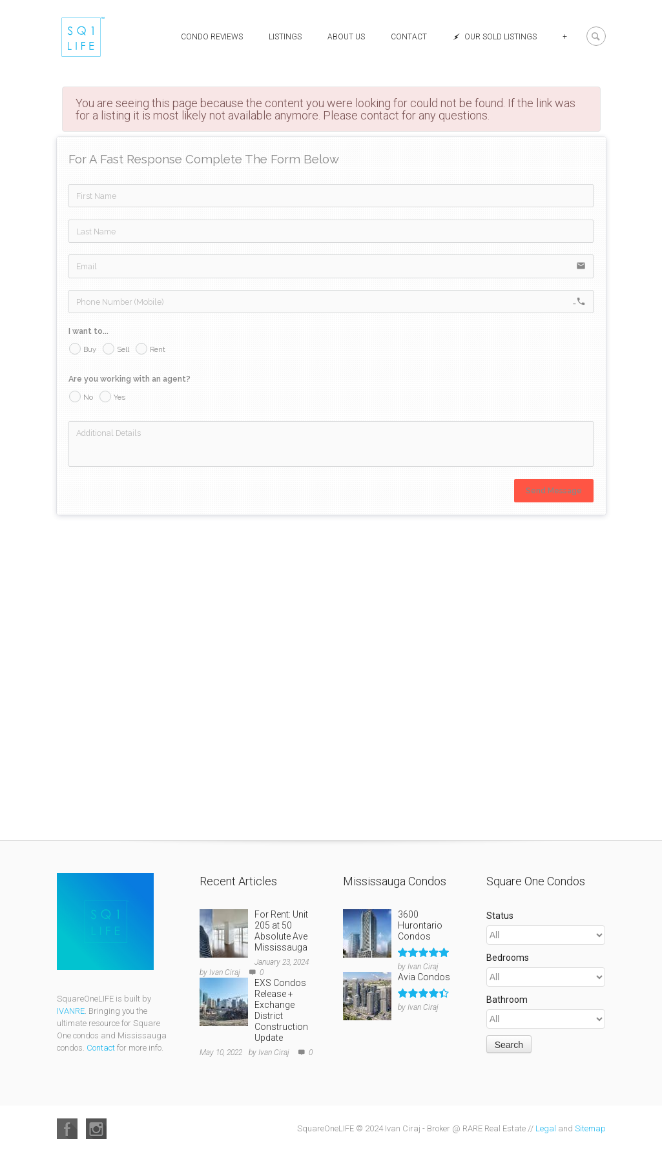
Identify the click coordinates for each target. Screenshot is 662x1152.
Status (499, 915)
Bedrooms (507, 957)
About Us (346, 36)
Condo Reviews (212, 36)
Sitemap (590, 1128)
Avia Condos (424, 977)
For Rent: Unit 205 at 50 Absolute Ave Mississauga (281, 930)
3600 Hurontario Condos (420, 925)
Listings (285, 36)
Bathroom (507, 999)
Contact (409, 36)
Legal (545, 1128)
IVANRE (71, 1011)
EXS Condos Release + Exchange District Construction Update (281, 1010)
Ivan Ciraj (224, 972)
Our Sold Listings (495, 36)
